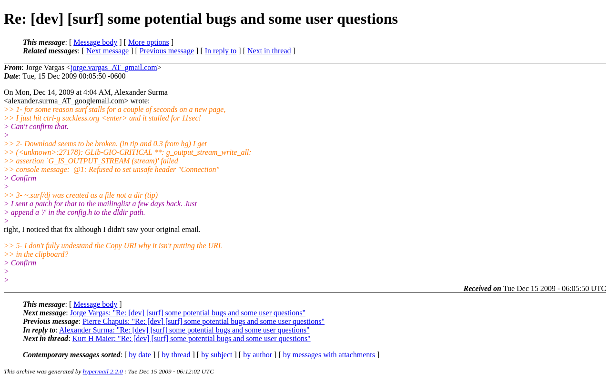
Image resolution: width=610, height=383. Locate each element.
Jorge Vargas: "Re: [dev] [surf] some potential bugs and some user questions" (187, 313)
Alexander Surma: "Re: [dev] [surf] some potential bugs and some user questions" (184, 330)
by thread (176, 355)
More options (148, 42)
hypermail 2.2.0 (103, 371)
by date (140, 355)
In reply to (221, 51)
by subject (216, 355)
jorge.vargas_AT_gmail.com (114, 67)
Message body (95, 42)
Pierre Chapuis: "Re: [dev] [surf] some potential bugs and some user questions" (203, 321)
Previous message (167, 51)
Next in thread (269, 51)
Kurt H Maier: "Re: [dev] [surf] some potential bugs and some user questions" (191, 338)
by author (257, 355)
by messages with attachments (329, 355)
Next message (107, 51)
